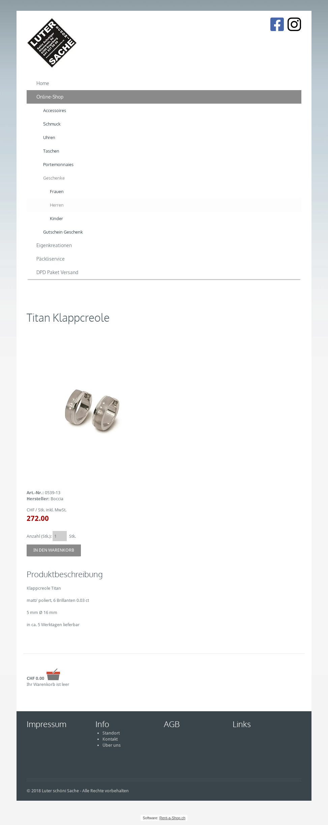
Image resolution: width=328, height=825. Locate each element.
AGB (172, 724)
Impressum (46, 724)
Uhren (49, 137)
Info (102, 724)
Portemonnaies (58, 164)
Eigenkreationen (54, 245)
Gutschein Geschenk (63, 232)
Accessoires (54, 110)
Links (242, 724)
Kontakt (110, 739)
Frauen (57, 191)
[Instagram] (294, 24)
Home (42, 83)
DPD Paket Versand (57, 272)
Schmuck (52, 124)
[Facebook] (277, 24)
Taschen (51, 151)
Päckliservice (50, 259)
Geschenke (54, 178)
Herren (57, 205)
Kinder (56, 218)
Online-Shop (49, 97)
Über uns (111, 745)
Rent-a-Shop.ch (172, 818)
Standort (111, 733)
